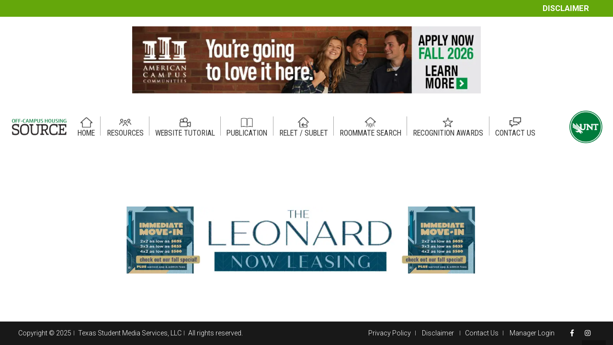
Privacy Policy (389, 333)
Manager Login (532, 333)
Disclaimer (566, 8)
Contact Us (482, 333)
